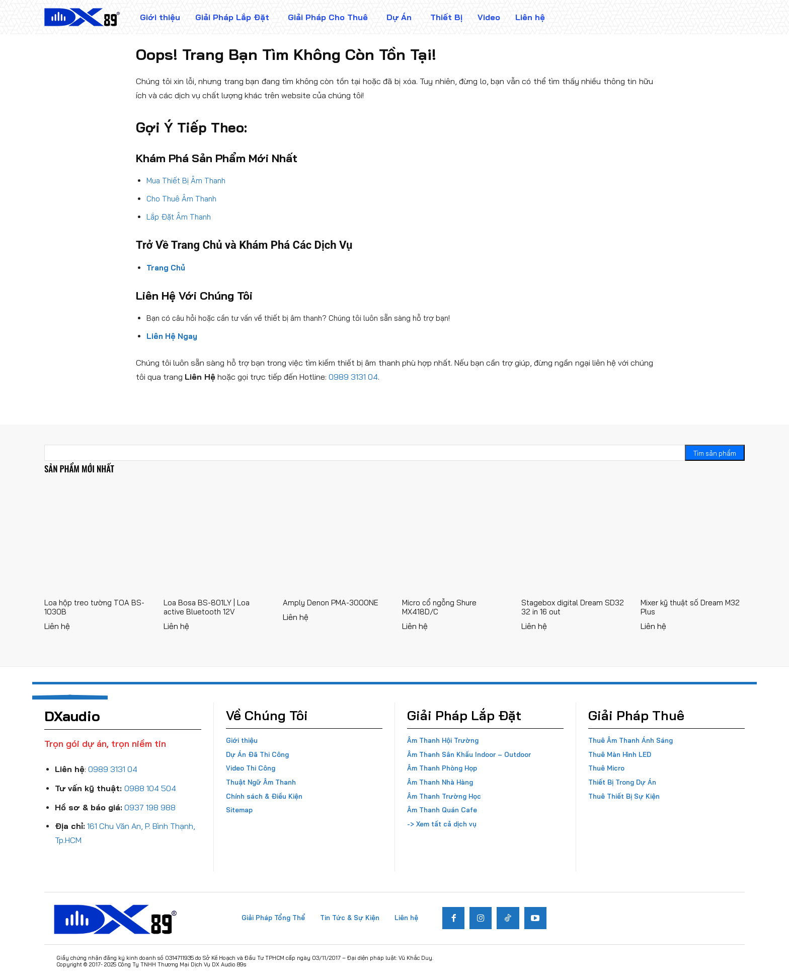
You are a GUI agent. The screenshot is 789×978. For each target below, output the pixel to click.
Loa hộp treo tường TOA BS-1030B (94, 607)
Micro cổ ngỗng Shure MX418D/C (439, 607)
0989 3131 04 (353, 377)
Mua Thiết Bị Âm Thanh (185, 180)
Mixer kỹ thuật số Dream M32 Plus (690, 607)
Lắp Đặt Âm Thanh (178, 217)
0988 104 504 (150, 788)
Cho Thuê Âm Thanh (181, 198)
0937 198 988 (150, 807)
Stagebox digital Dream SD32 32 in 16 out (572, 607)
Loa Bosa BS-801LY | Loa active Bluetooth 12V (207, 607)
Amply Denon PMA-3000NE (330, 602)
